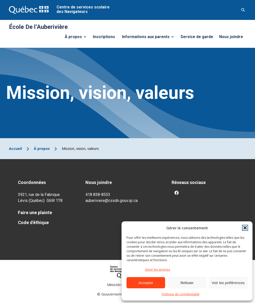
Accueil (15, 148)
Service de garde (197, 36)
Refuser (187, 283)
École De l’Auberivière (38, 27)
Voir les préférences (228, 283)
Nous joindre (231, 36)
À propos (77, 38)
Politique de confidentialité (180, 294)
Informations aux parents (149, 38)
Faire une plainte (35, 212)
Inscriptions (104, 36)
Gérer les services (157, 269)
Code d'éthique (33, 222)
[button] (245, 227)
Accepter (145, 283)
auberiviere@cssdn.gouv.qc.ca (111, 200)
